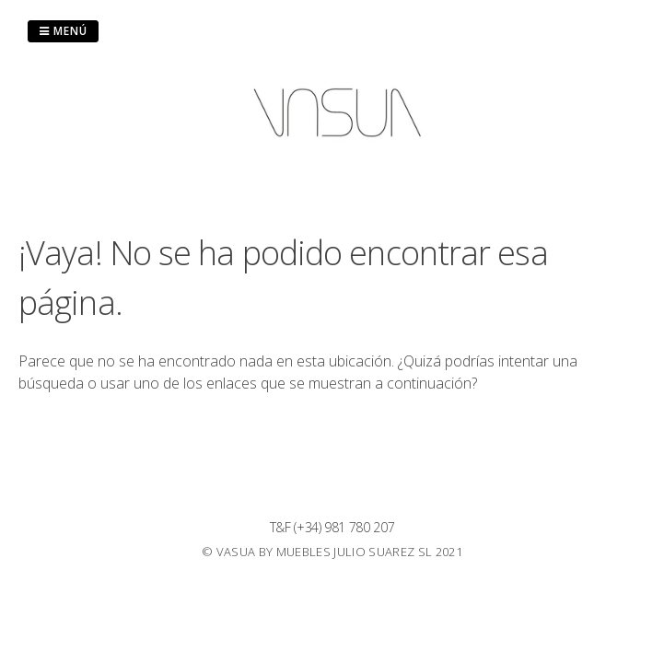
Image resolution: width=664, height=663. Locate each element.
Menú (63, 31)
